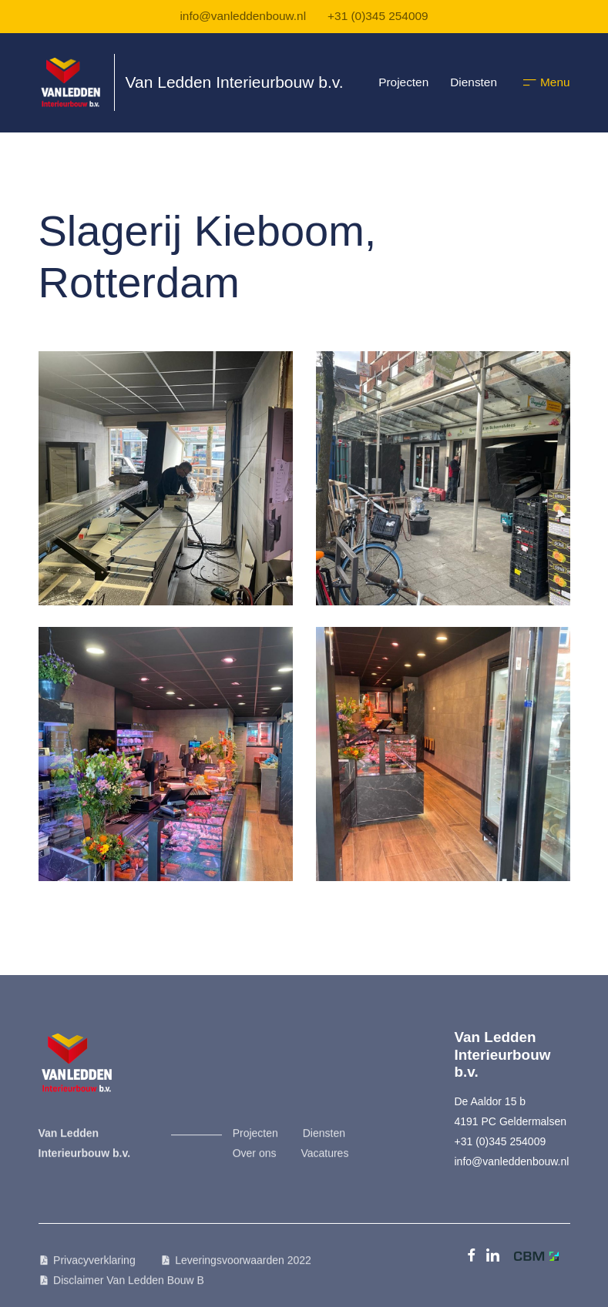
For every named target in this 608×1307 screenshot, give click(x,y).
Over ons (255, 1159)
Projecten (403, 82)
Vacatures (324, 1159)
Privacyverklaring (94, 1266)
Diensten (473, 82)
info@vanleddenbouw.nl (243, 15)
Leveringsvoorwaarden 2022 (243, 1266)
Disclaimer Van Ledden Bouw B (128, 1286)
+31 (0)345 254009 (378, 15)
